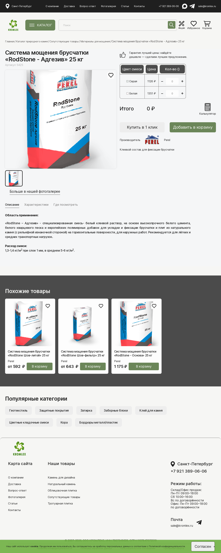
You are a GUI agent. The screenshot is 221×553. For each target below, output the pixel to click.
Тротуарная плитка (62, 504)
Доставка (69, 5)
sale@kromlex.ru (207, 6)
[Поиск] (170, 26)
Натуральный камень (63, 484)
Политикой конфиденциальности (167, 546)
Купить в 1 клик (142, 127)
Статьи (125, 5)
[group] (60, 119)
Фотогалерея (108, 5)
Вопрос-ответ (88, 5)
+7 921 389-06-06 (169, 6)
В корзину (39, 367)
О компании (52, 5)
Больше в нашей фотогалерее (42, 191)
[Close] (212, 547)
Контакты (139, 5)
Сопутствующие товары (65, 498)
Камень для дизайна (63, 477)
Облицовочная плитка (64, 491)
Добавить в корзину (193, 127)
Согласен (202, 545)
